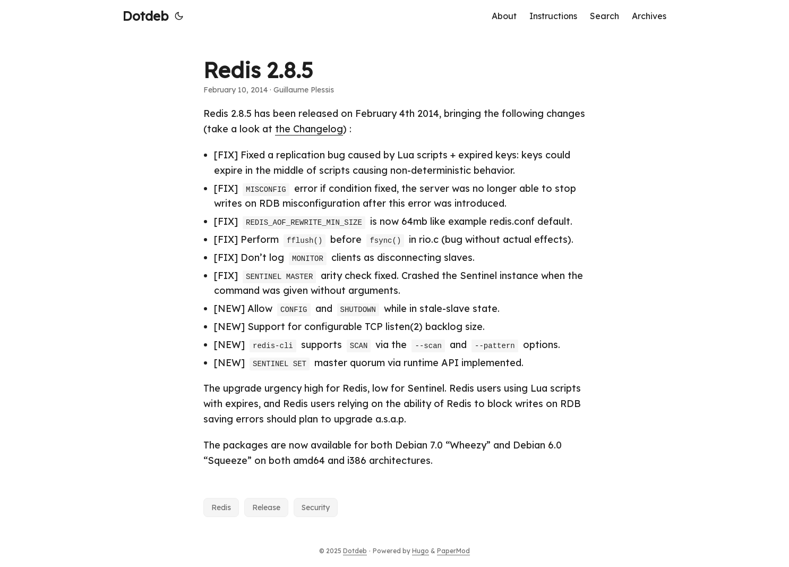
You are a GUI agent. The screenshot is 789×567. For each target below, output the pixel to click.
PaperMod (453, 551)
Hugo (420, 551)
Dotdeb (145, 16)
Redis (221, 507)
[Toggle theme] (179, 16)
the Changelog (309, 129)
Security (316, 507)
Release (266, 507)
